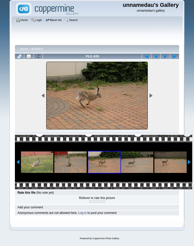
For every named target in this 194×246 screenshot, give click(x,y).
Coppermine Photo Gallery (105, 238)
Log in (82, 213)
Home (24, 49)
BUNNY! (37, 49)
